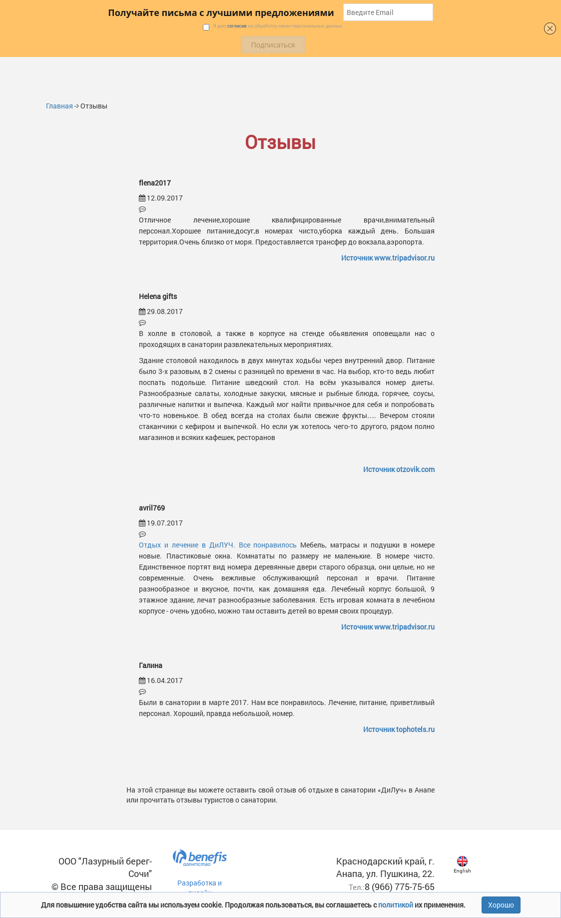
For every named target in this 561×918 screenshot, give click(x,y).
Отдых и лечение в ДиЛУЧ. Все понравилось (218, 545)
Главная (59, 105)
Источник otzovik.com (399, 469)
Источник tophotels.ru (399, 729)
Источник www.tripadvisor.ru (388, 257)
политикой (396, 905)
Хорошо (501, 905)
